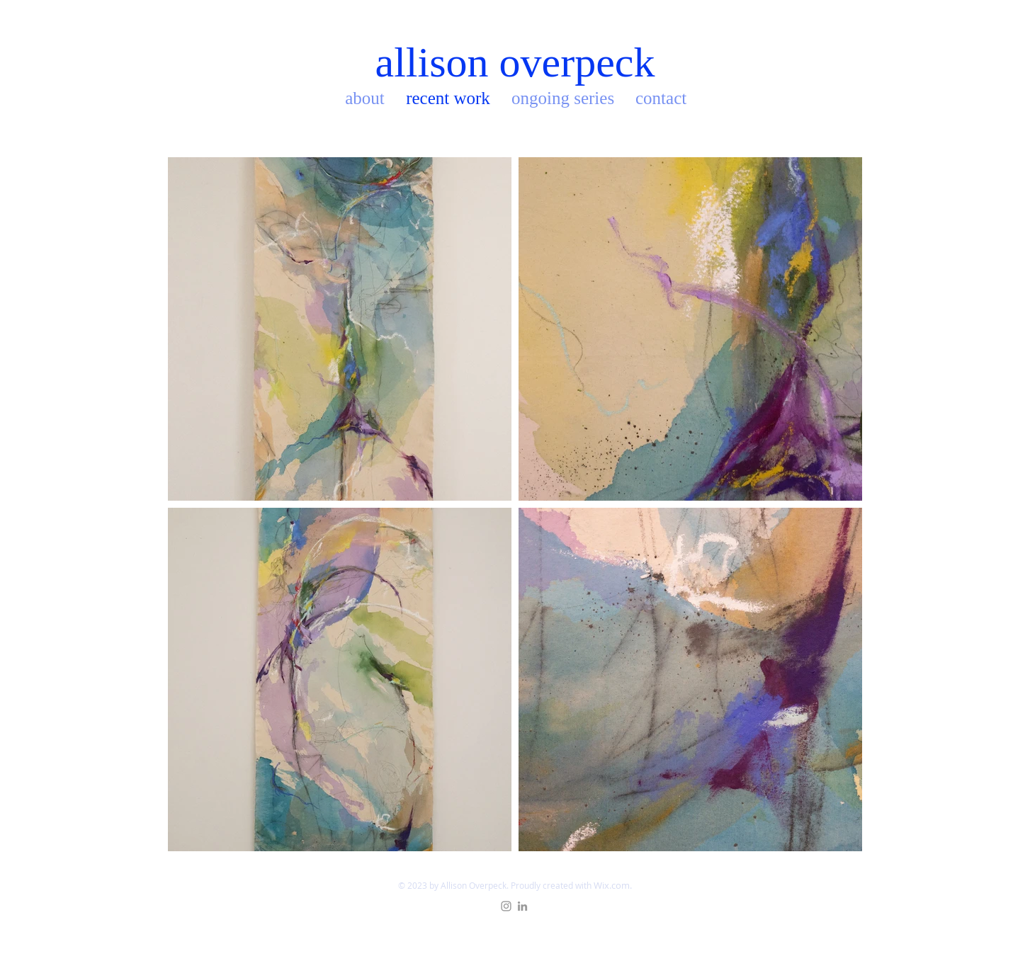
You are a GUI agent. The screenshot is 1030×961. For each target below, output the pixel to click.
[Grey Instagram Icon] (506, 906)
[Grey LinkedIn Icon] (522, 906)
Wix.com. (613, 885)
